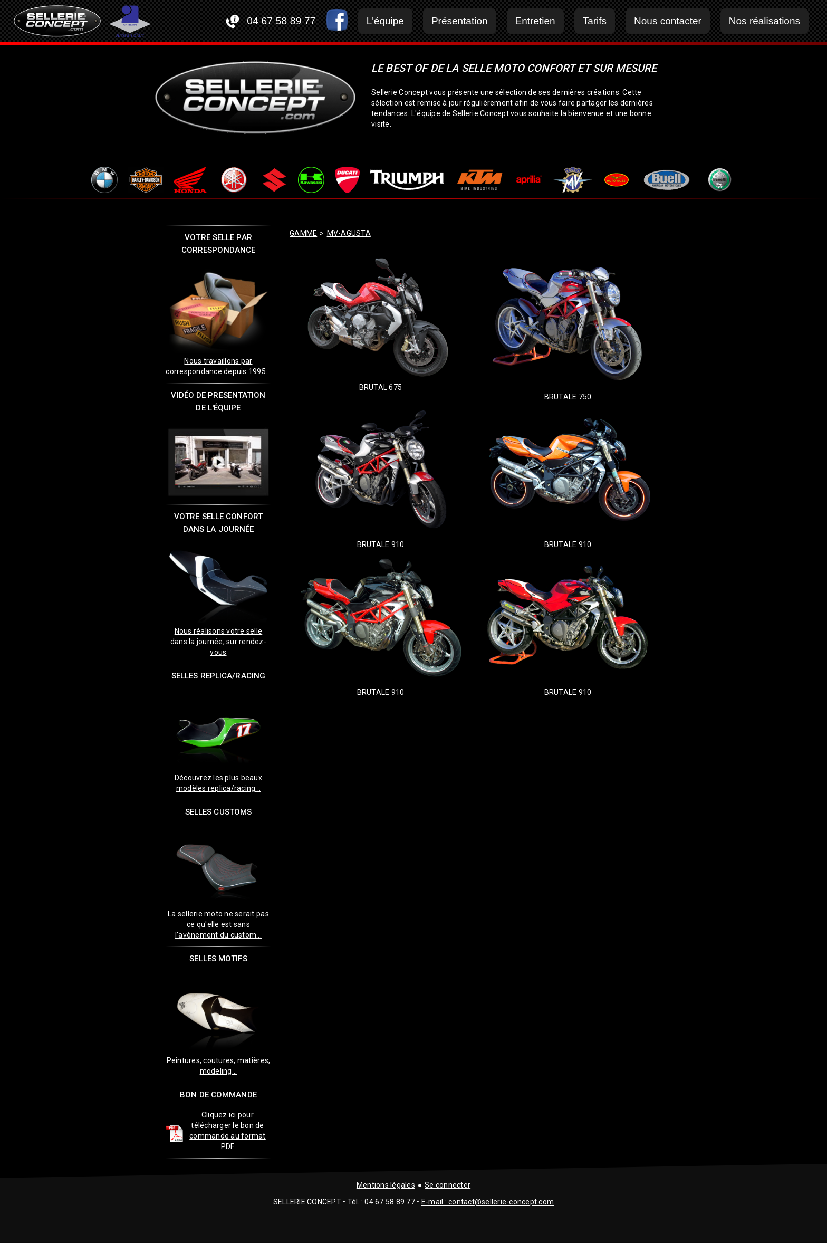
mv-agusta (349, 233)
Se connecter (447, 1185)
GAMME (303, 233)
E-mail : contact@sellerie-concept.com (487, 1202)
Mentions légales (386, 1185)
